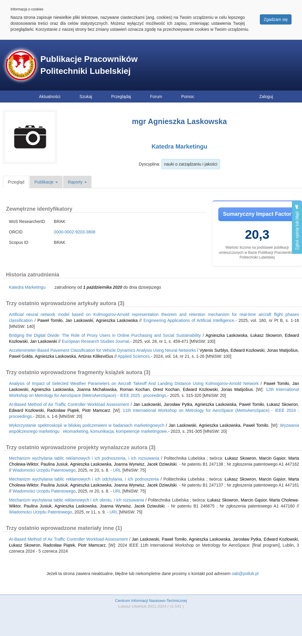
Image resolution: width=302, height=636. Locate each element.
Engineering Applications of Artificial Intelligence (189, 320)
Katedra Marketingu (180, 146)
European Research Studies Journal (95, 341)
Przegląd (16, 182)
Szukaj (86, 96)
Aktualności (49, 96)
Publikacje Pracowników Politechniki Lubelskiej (89, 65)
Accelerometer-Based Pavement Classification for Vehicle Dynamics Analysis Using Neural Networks (102, 350)
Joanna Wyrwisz (129, 464)
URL (117, 470)
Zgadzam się (276, 19)
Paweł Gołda (21, 356)
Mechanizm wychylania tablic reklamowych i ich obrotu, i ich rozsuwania (76, 500)
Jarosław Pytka (178, 404)
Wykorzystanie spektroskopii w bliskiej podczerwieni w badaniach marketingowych (86, 425)
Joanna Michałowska (97, 389)
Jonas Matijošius (282, 350)
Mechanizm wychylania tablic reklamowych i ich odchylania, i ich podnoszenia (84, 479)
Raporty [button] (77, 182)
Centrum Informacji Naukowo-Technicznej (151, 600)
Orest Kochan (166, 389)
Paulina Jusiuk (54, 464)
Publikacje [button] (46, 182)
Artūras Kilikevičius (95, 356)
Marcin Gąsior (272, 458)
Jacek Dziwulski (161, 464)
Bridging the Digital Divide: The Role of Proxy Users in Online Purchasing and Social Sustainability (105, 335)
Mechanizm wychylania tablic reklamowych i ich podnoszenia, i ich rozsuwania (84, 458)
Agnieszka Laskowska (117, 320)
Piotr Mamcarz (96, 410)
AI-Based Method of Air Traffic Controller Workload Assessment (69, 404)
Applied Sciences (134, 356)
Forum (156, 96)
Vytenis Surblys (213, 350)
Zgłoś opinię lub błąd (297, 227)
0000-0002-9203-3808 (74, 232)
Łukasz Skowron (266, 335)
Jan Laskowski (79, 320)
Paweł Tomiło (49, 320)
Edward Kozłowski (248, 350)
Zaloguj (266, 96)
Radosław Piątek (63, 410)
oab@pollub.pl (245, 573)
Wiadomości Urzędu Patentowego (44, 470)
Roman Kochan (135, 389)
